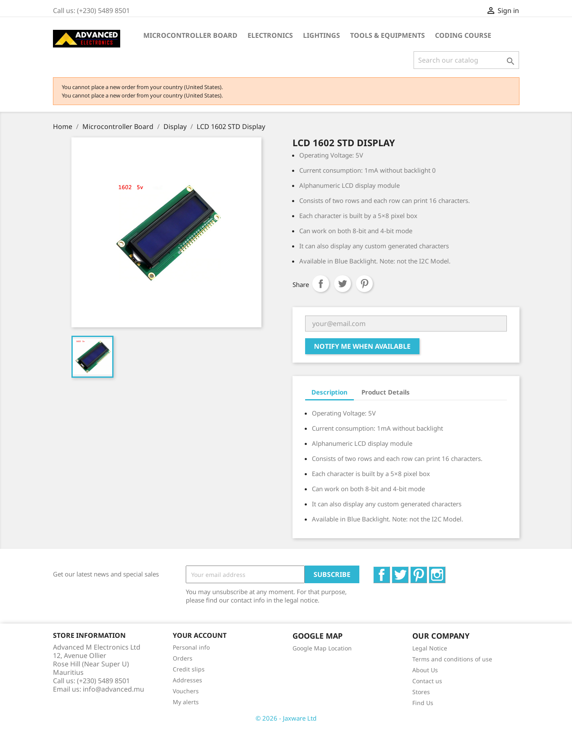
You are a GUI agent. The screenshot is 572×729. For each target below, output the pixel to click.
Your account (200, 635)
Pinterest (364, 283)
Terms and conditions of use (452, 659)
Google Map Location (322, 648)
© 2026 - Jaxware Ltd (286, 718)
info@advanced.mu (113, 689)
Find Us (422, 703)
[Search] (466, 60)
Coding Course (463, 35)
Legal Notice (429, 648)
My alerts (186, 702)
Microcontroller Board (190, 35)
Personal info (191, 647)
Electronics (270, 35)
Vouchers (186, 691)
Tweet (342, 283)
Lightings (321, 35)
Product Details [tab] (385, 392)
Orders (182, 658)
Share (320, 283)
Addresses (187, 680)
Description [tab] (329, 392)
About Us (425, 670)
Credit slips (189, 669)
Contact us (427, 681)
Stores (421, 692)
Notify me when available (362, 346)
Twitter (408, 571)
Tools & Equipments (387, 35)
